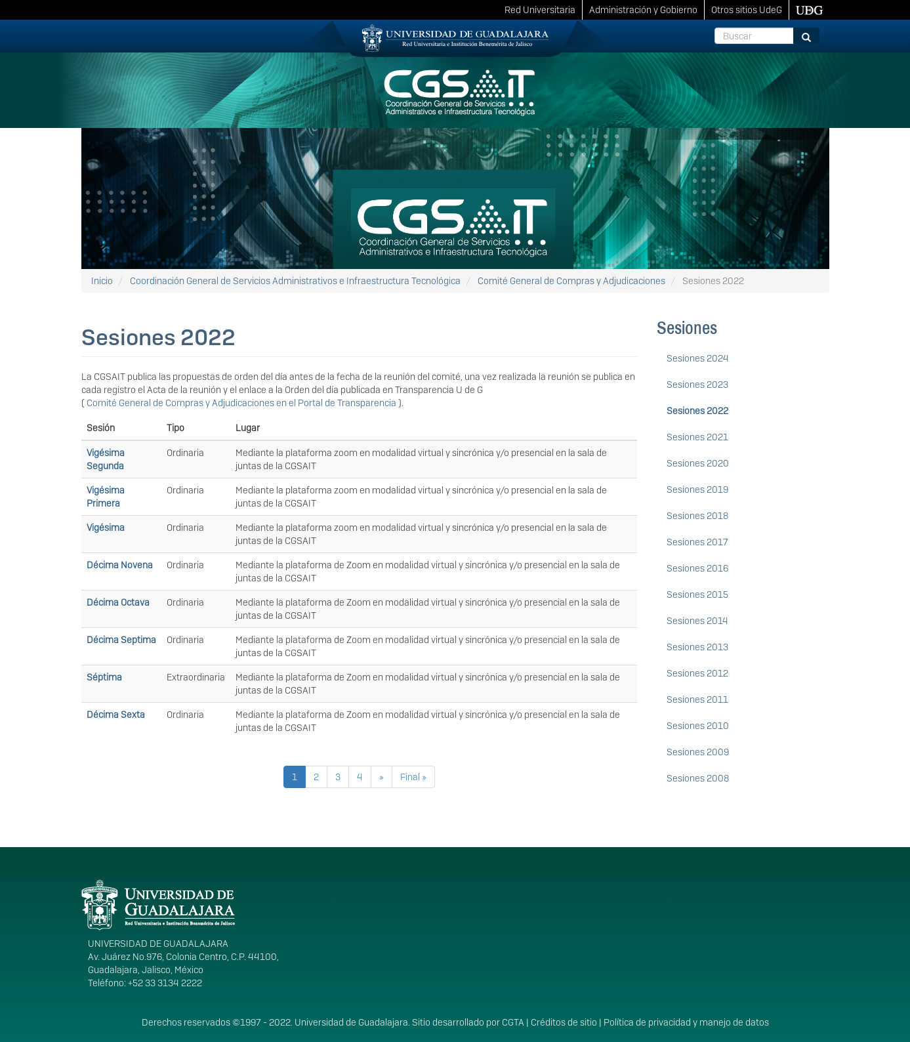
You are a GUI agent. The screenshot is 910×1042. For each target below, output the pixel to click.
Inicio (102, 281)
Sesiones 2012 (697, 673)
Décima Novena (120, 565)
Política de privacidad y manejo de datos (686, 1022)
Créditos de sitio (564, 1022)
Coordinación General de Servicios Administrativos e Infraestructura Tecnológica (295, 281)
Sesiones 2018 (697, 516)
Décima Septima (121, 640)
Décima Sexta (116, 714)
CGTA (513, 1022)
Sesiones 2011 (697, 699)
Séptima (104, 677)
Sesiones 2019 (697, 489)
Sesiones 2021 (697, 437)
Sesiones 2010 (698, 726)
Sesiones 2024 (698, 358)
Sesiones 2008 (698, 778)
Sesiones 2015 (697, 594)
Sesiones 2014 (697, 621)
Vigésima (106, 527)
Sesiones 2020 (698, 463)
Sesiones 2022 (697, 411)
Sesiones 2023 (697, 384)
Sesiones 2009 (698, 752)
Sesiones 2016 (697, 568)
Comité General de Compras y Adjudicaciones (571, 281)
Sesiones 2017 (697, 542)
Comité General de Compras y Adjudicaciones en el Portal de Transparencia (242, 403)
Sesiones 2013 (697, 647)
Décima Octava (118, 602)
